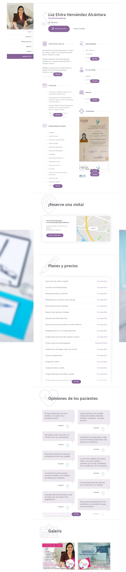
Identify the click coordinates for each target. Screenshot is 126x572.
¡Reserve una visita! (59, 29)
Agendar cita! (27, 56)
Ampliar (93, 228)
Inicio (29, 32)
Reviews (28, 46)
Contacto (28, 37)
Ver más (94, 171)
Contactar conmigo (79, 29)
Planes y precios (26, 42)
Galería (29, 51)
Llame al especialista (55, 235)
